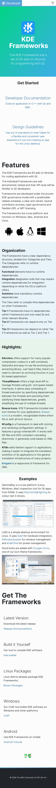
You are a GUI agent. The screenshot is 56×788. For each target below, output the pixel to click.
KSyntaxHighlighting (35, 492)
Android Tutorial (13, 742)
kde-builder (10, 655)
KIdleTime (12, 543)
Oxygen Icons (41, 548)
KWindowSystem (11, 539)
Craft (7, 715)
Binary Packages (13, 685)
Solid (20, 535)
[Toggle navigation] (53, 3)
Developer (11, 3)
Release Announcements (18, 628)
